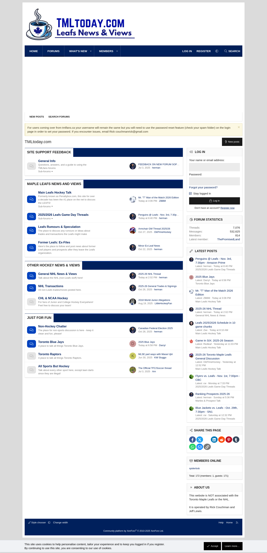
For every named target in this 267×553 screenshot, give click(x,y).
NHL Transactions (50, 286)
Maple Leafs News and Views (54, 184)
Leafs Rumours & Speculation (59, 226)
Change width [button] (60, 523)
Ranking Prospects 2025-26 (212, 394)
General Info (46, 161)
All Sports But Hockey (53, 366)
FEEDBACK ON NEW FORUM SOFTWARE (162, 164)
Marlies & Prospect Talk (208, 401)
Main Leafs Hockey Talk (54, 192)
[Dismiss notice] (238, 128)
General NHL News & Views (57, 273)
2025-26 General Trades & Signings (157, 286)
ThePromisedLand (228, 240)
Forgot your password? (203, 187)
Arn (154, 371)
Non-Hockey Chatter (52, 326)
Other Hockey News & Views (53, 265)
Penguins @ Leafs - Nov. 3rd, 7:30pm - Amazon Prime (167, 214)
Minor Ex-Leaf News (149, 245)
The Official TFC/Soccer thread (155, 368)
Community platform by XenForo (133, 531)
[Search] (232, 51)
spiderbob (194, 469)
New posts (36, 116)
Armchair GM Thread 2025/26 (154, 228)
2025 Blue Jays (146, 342)
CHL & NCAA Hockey (53, 298)
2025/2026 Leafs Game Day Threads (63, 214)
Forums (53, 51)
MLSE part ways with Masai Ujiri (155, 354)
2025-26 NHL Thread (149, 274)
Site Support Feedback (49, 152)
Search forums (59, 116)
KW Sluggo (160, 357)
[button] (91, 51)
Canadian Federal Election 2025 (155, 328)
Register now (227, 208)
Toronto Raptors (49, 354)
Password (195, 174)
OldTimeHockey (162, 232)
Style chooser (37, 523)
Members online (207, 461)
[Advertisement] (133, 84)
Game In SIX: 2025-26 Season (214, 341)
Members (106, 51)
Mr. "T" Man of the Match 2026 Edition (158, 197)
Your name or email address (206, 160)
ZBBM (162, 200)
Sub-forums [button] (44, 171)
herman (156, 167)
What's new (78, 51)
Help (221, 523)
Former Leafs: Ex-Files (54, 242)
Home (33, 51)
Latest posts (206, 252)
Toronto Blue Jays (51, 342)
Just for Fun (39, 318)
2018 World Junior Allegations (154, 300)
